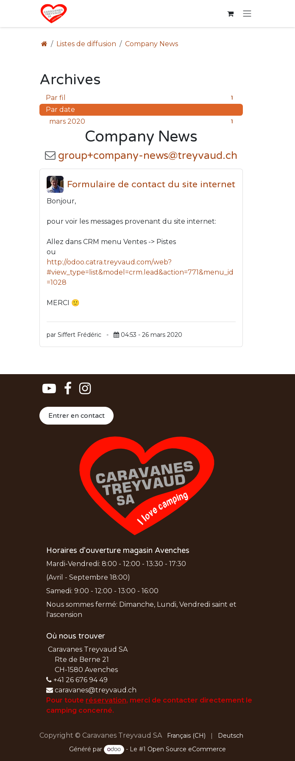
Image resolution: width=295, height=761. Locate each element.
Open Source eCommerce (187, 749)
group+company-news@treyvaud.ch (147, 155)
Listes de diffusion (86, 44)
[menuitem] (186, 736)
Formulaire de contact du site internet (151, 184)
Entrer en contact (76, 415)
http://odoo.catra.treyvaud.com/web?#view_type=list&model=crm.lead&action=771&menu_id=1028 (140, 272)
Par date (60, 110)
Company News (151, 44)
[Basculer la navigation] (247, 13)
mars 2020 (143, 121)
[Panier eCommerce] (230, 13)
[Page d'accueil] (44, 44)
